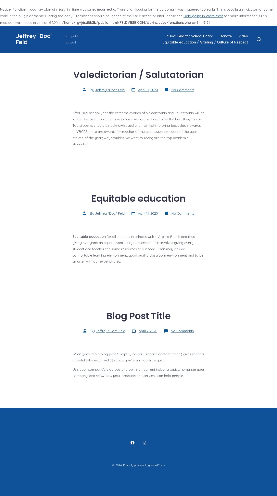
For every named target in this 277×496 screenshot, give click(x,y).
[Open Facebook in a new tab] (132, 441)
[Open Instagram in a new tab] (144, 441)
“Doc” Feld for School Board (190, 35)
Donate (226, 35)
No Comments (182, 89)
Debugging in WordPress (203, 15)
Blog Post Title (139, 315)
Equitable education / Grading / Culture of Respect (205, 41)
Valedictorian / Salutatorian (138, 73)
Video (243, 35)
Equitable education (138, 197)
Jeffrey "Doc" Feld (110, 89)
